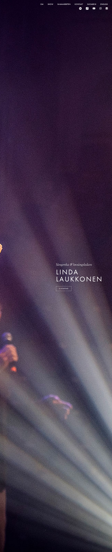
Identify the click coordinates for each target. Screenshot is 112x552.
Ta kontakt (63, 288)
